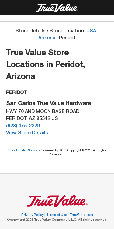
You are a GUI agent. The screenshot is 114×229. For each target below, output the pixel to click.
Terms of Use (57, 215)
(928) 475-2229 (23, 126)
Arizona (46, 38)
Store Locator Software (24, 150)
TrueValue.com (81, 215)
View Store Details (27, 133)
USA (91, 31)
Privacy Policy (32, 215)
